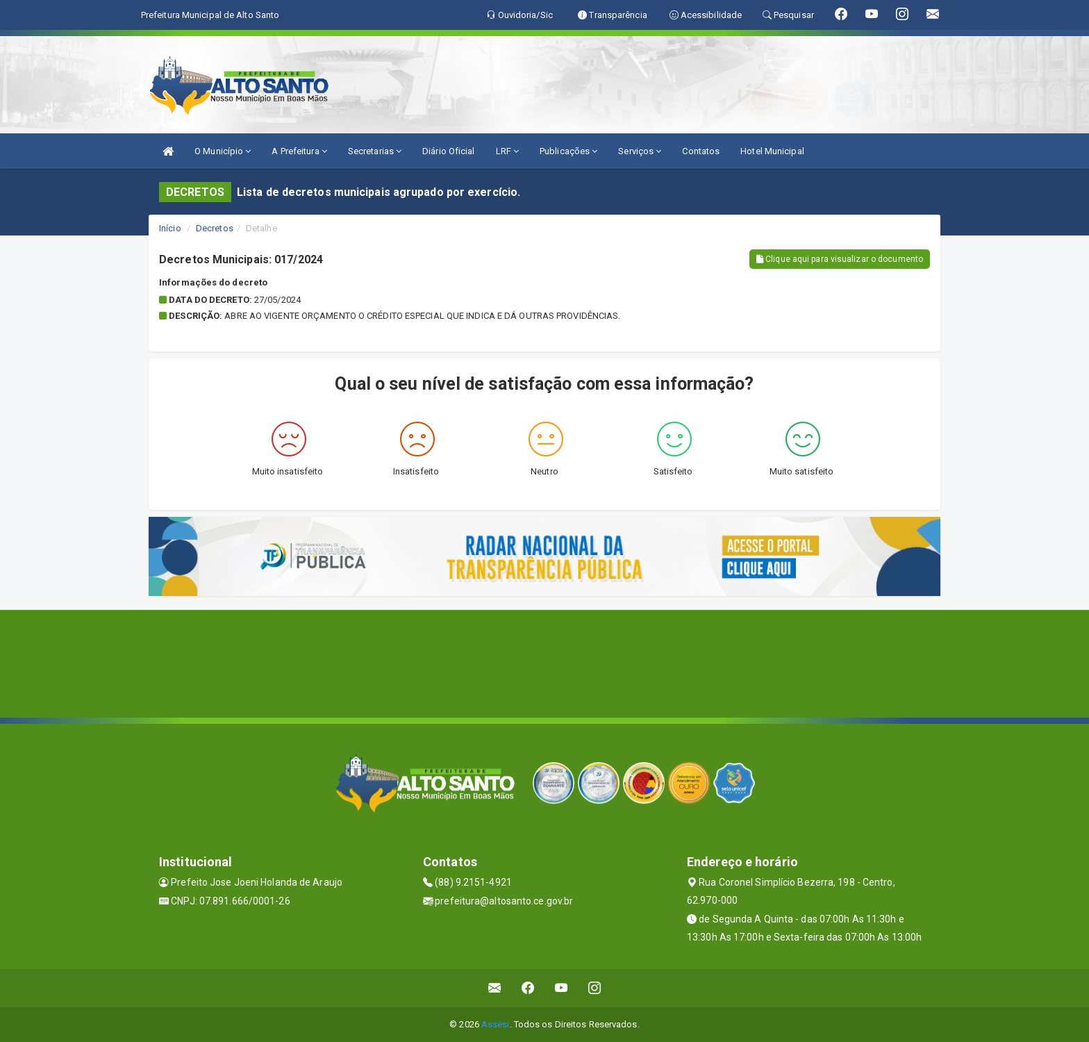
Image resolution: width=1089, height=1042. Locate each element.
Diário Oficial (448, 151)
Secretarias (374, 151)
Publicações (568, 151)
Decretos (214, 228)
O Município (222, 151)
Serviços (639, 151)
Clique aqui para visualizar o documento (839, 259)
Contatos (701, 151)
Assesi (495, 1024)
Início (170, 228)
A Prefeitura (299, 151)
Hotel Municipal (772, 151)
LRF (507, 151)
